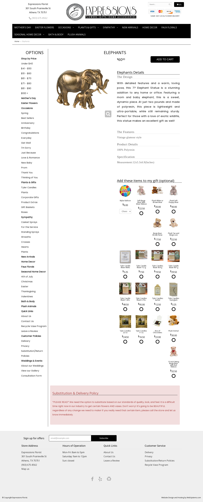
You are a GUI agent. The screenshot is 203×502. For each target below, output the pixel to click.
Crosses (25, 242)
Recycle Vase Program (34, 326)
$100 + (24, 93)
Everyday (26, 138)
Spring (24, 113)
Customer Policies (31, 336)
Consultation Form (31, 375)
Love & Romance (30, 157)
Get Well (26, 142)
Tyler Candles (28, 187)
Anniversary (27, 123)
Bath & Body (55, 34)
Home (16, 41)
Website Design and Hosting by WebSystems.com (181, 497)
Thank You (27, 172)
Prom (24, 167)
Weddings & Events (31, 360)
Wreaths (26, 237)
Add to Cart (165, 59)
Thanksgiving (28, 291)
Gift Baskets (28, 207)
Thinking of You (29, 177)
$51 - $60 (26, 73)
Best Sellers (27, 118)
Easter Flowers (44, 27)
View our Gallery (30, 370)
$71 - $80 (26, 83)
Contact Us (27, 321)
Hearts (25, 247)
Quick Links (27, 311)
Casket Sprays (29, 222)
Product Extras (29, 202)
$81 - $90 (26, 88)
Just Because (28, 152)
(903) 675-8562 (38, 18)
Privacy (25, 346)
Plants (24, 192)
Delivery (25, 341)
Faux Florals (169, 27)
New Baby (26, 162)
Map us (25, 468)
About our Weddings (32, 365)
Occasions (64, 27)
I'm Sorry (26, 147)
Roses (24, 212)
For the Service (29, 227)
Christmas (27, 281)
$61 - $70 (26, 78)
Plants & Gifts (87, 27)
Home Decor (149, 27)
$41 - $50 (26, 68)
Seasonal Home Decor (27, 34)
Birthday (25, 128)
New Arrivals (130, 27)
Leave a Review (29, 331)
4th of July (27, 276)
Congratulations (30, 132)
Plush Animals (77, 34)
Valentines (27, 296)
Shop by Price (28, 58)
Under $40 (27, 63)
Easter (24, 286)
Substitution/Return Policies (32, 353)
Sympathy (109, 27)
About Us (26, 316)
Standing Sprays (30, 232)
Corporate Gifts (30, 197)
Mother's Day (22, 27)
